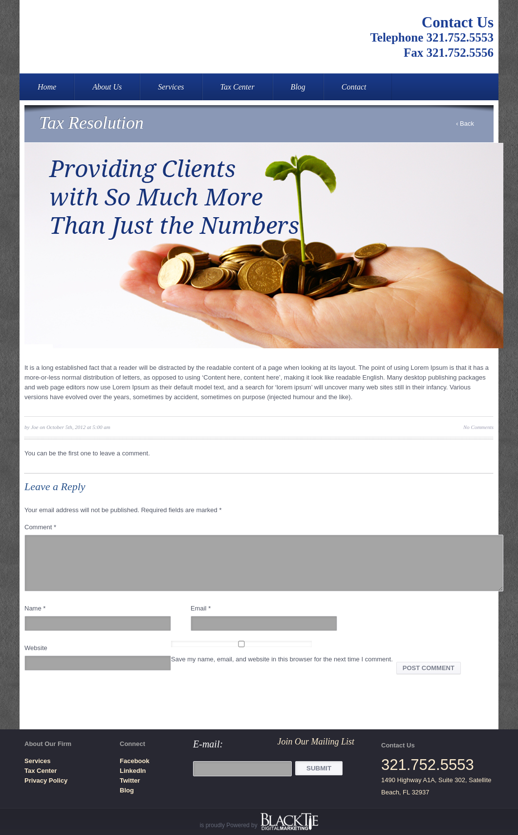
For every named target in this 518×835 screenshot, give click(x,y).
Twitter (130, 780)
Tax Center (237, 87)
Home (47, 87)
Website (35, 648)
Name (34, 608)
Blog (298, 87)
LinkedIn (133, 770)
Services (171, 87)
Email (201, 608)
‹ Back (465, 123)
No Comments (478, 427)
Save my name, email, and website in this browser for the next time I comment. (282, 659)
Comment (40, 527)
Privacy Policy (45, 780)
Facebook (135, 761)
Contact (354, 87)
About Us (107, 87)
